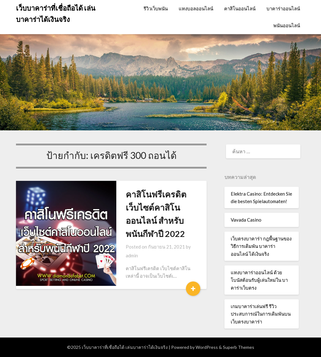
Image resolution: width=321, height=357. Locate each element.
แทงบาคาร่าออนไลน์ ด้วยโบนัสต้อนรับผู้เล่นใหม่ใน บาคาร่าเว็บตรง (259, 280)
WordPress (207, 347)
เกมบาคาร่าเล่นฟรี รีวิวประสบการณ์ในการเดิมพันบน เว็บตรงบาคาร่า (261, 313)
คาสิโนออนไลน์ (239, 8)
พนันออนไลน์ (286, 25)
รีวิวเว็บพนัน (156, 8)
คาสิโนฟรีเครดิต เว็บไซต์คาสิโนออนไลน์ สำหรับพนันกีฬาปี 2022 (147, 207)
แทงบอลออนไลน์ (196, 8)
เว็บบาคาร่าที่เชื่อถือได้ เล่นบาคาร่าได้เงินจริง (55, 14)
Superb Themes (238, 347)
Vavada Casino (246, 220)
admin (174, 233)
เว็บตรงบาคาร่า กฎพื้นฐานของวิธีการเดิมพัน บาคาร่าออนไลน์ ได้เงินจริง (261, 246)
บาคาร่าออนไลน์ (283, 8)
